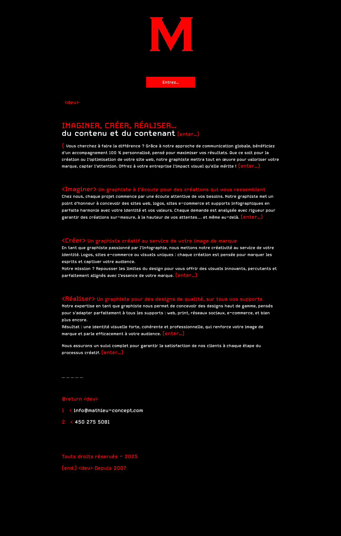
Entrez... (170, 82)
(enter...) (188, 134)
